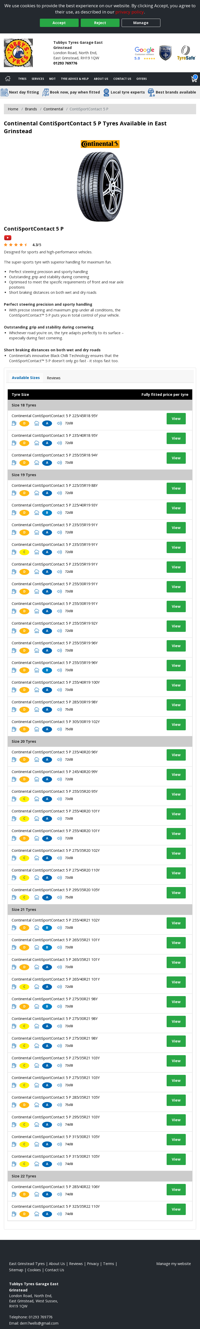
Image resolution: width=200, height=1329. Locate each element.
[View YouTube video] (8, 237)
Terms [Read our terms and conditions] (108, 1263)
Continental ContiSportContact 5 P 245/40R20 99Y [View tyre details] (55, 771)
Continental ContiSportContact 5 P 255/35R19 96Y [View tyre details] (55, 642)
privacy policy (129, 12)
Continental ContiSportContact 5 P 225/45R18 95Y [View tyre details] (55, 415)
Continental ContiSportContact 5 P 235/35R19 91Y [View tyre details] (55, 524)
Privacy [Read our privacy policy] (93, 1263)
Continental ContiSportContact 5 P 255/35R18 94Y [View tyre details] (55, 455)
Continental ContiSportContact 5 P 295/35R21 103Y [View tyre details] (56, 1116)
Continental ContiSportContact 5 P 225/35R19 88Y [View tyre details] (55, 485)
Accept (59, 22)
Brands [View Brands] (31, 108)
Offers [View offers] (141, 79)
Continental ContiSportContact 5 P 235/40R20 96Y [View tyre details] (55, 751)
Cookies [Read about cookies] (34, 1269)
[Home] (8, 79)
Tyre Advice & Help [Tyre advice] (75, 79)
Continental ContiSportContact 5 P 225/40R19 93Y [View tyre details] (55, 505)
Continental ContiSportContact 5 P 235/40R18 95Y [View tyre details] (55, 435)
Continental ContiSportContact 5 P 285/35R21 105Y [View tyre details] (56, 1097)
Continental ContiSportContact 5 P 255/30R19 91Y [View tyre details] (55, 583)
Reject (100, 22)
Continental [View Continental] (53, 108)
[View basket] (194, 79)
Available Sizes (26, 377)
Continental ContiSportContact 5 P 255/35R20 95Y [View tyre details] (55, 791)
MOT (52, 79)
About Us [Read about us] (57, 1263)
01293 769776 (65, 63)
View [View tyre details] (176, 418)
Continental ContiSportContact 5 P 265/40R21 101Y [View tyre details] (56, 979)
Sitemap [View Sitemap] (16, 1269)
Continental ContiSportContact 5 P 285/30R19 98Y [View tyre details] (55, 701)
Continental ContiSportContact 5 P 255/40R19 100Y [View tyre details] (56, 682)
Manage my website (173, 1263)
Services (38, 79)
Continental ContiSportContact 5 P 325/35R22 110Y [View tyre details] (56, 1206)
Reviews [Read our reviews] (76, 1263)
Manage (141, 22)
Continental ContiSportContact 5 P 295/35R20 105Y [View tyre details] (56, 889)
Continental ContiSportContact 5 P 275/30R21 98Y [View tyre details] (55, 998)
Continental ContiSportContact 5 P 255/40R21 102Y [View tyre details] (56, 920)
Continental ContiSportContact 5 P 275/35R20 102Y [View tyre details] (56, 850)
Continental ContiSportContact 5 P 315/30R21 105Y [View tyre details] (56, 1136)
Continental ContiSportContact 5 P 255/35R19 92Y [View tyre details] (55, 623)
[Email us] (39, 1323)
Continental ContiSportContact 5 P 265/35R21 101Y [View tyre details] (56, 939)
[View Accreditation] (165, 52)
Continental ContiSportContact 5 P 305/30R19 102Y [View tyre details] (56, 721)
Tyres (22, 79)
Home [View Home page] (13, 108)
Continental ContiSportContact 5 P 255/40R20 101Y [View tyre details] (56, 811)
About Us (101, 79)
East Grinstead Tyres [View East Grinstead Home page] (27, 1263)
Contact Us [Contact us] (122, 79)
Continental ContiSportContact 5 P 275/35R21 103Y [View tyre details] (56, 1057)
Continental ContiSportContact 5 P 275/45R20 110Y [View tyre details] (56, 870)
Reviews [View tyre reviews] (54, 377)
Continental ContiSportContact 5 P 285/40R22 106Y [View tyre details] (56, 1186)
